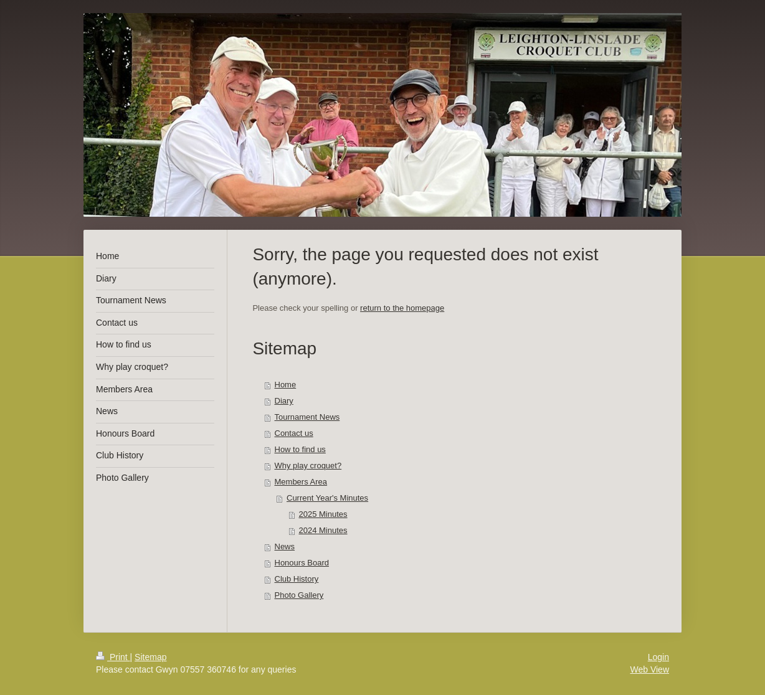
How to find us (300, 449)
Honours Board (302, 562)
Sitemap (150, 657)
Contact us (294, 433)
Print (113, 657)
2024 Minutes (323, 530)
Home (286, 384)
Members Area (301, 481)
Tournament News (307, 417)
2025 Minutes (323, 514)
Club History (297, 579)
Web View (649, 669)
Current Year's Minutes (327, 498)
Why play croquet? (308, 465)
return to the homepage (402, 308)
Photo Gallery (299, 595)
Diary (284, 400)
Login (658, 657)
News (285, 546)
